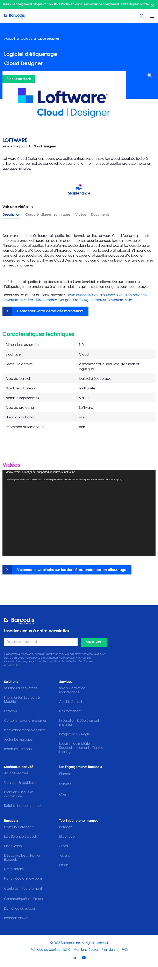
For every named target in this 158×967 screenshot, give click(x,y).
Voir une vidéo (15, 207)
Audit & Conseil (70, 701)
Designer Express (93, 300)
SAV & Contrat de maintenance (72, 690)
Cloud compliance (132, 295)
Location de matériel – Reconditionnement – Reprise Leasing (81, 748)
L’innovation (13, 846)
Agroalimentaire (16, 773)
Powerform (10, 300)
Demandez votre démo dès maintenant (50, 311)
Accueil (9, 38)
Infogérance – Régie (74, 734)
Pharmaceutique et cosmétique (18, 794)
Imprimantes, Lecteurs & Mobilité (22, 699)
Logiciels (26, 38)
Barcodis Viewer (16, 918)
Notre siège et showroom (23, 878)
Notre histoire (14, 869)
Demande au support (20, 908)
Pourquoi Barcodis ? (19, 827)
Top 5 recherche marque (78, 820)
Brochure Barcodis (18, 749)
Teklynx (64, 855)
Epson (63, 865)
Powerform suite (119, 300)
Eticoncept (67, 836)
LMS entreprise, (46, 300)
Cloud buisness (103, 295)
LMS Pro (27, 300)
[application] (79, 513)
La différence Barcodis (21, 836)
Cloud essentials (78, 295)
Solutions (11, 681)
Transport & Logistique (20, 782)
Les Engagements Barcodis (80, 767)
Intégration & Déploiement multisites (79, 722)
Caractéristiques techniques (47, 214)
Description (11, 214)
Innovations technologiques (24, 730)
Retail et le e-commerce (22, 805)
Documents (100, 214)
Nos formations (70, 711)
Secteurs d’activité (18, 767)
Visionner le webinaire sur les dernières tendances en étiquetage (71, 570)
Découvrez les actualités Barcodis (22, 857)
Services (65, 681)
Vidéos (80, 214)
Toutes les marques (18, 739)
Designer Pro (68, 300)
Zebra (63, 846)
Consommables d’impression (25, 720)
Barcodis (11, 820)
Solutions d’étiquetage (21, 688)
